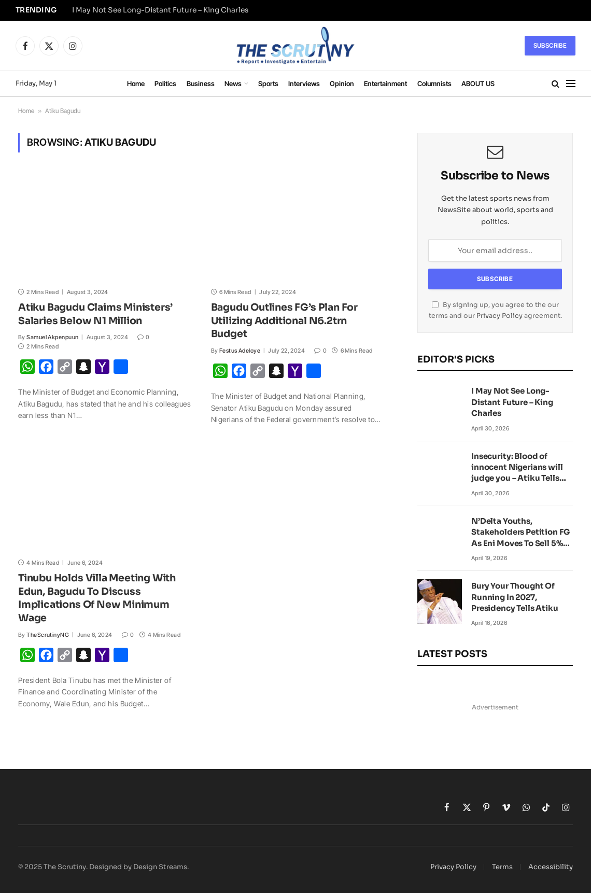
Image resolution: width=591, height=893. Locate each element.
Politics (165, 83)
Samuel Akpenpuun (52, 337)
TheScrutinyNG (47, 634)
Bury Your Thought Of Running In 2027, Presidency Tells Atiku (514, 597)
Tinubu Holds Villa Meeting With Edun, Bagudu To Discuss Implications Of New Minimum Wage (97, 598)
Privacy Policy (499, 316)
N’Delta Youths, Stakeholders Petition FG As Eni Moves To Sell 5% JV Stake (520, 532)
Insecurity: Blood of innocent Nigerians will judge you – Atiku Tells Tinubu (517, 467)
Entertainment (385, 83)
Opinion (342, 83)
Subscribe (550, 45)
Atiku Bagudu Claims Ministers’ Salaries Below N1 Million (95, 314)
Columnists (434, 83)
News (233, 83)
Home (136, 83)
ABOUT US (478, 83)
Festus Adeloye (239, 350)
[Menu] (570, 83)
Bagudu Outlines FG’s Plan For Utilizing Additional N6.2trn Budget (284, 321)
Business (201, 83)
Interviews (304, 83)
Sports (268, 83)
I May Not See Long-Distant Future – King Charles (160, 10)
